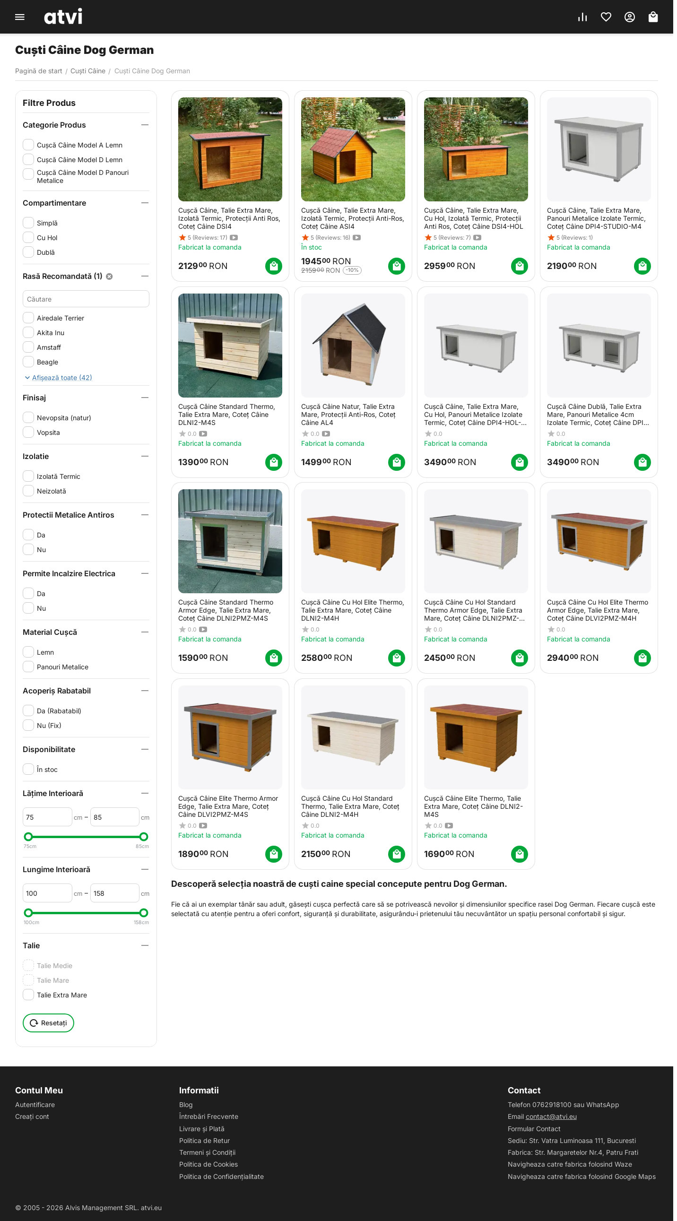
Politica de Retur (204, 1140)
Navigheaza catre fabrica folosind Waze (570, 1164)
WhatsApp (602, 1104)
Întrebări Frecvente (208, 1116)
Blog (186, 1104)
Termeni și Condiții (207, 1152)
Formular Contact (534, 1129)
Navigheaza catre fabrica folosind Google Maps (582, 1176)
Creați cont (32, 1116)
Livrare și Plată (202, 1129)
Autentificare (35, 1104)
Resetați (48, 1022)
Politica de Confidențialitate (221, 1176)
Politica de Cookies (208, 1164)
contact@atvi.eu (551, 1116)
